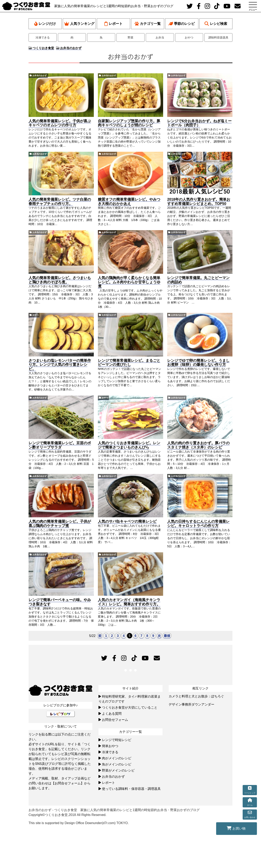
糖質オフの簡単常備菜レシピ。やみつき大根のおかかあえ (129, 201)
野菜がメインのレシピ (118, 770)
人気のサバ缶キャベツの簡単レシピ (127, 521)
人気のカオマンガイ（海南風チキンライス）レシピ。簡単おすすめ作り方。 (129, 602)
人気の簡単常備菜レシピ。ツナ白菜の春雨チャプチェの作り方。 (60, 201)
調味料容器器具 (218, 37)
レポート (113, 24)
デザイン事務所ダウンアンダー (191, 704)
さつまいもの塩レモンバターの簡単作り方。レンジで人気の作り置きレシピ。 (60, 364)
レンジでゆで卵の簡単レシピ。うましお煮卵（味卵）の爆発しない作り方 (198, 362)
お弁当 (160, 37)
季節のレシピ (182, 24)
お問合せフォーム (115, 719)
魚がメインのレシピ (116, 764)
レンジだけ (45, 24)
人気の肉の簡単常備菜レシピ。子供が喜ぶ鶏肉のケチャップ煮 (60, 523)
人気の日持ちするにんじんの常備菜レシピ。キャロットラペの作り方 (198, 523)
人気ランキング (79, 24)
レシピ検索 (216, 24)
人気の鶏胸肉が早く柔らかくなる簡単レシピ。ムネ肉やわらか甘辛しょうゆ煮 (129, 282)
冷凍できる (42, 37)
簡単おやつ (110, 746)
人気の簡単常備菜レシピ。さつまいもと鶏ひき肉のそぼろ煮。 (60, 280)
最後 (167, 636)
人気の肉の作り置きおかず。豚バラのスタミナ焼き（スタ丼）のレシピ (198, 445)
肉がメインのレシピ (116, 758)
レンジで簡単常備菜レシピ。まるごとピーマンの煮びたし (129, 362)
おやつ (189, 37)
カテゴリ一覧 (148, 24)
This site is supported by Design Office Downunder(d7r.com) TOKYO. (79, 823)
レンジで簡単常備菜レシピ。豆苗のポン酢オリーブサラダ (60, 445)
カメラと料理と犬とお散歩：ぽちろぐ (196, 696)
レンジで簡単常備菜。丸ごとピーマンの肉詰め (198, 280)
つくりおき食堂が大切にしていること (129, 707)
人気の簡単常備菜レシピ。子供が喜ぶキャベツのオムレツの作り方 (60, 123)
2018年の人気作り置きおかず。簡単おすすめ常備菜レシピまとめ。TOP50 (198, 201)
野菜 (130, 37)
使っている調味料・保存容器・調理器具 (131, 788)
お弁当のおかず (39, 75)
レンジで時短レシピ (116, 740)
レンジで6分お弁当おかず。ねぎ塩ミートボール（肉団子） (199, 123)
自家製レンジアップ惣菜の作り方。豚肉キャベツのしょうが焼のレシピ (129, 123)
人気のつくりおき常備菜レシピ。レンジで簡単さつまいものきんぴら (129, 445)
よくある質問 (112, 713)
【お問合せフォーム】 (67, 783)
